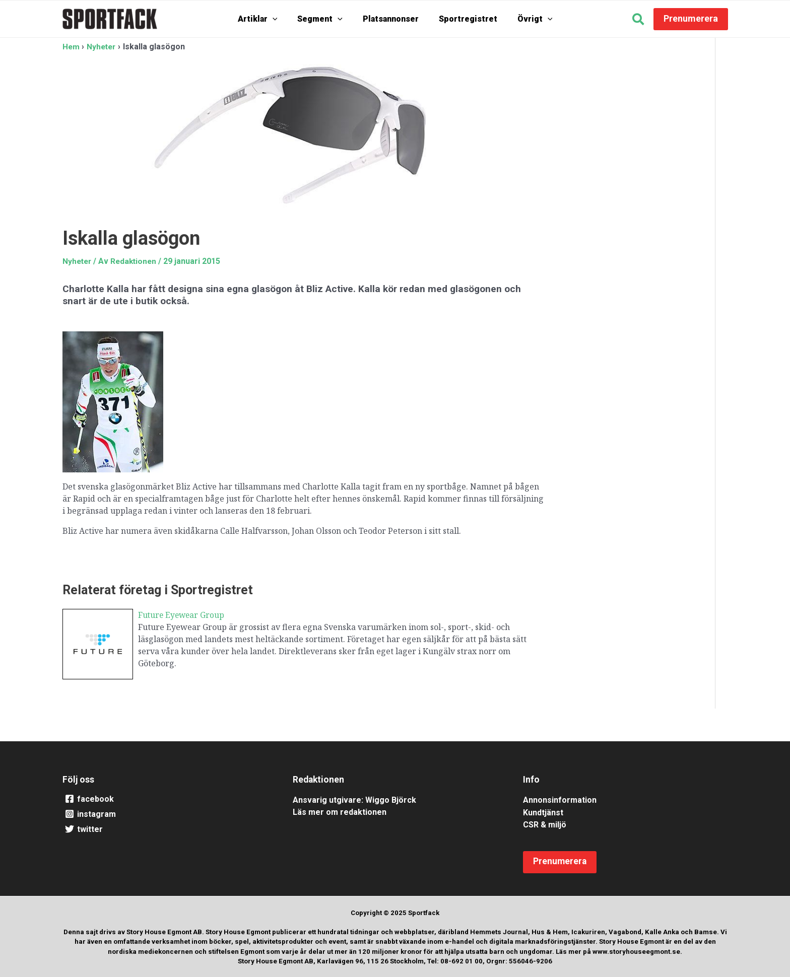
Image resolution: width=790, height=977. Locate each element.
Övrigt (525, 19)
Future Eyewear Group (182, 614)
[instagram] (165, 814)
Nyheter (77, 260)
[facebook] (165, 799)
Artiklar (268, 19)
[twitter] (165, 829)
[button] (638, 21)
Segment (325, 19)
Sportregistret (463, 19)
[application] (283, 19)
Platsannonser (391, 19)
